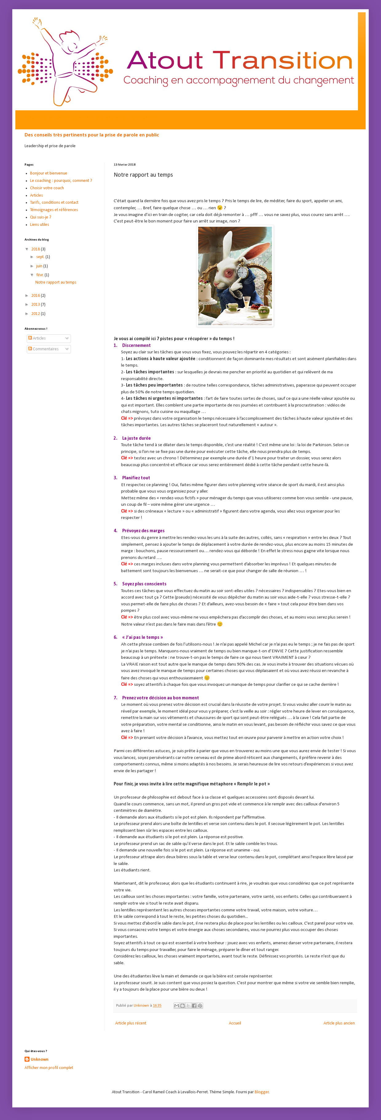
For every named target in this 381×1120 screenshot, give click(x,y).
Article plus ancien (339, 1023)
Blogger (262, 1092)
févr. (40, 275)
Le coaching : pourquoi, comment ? (61, 181)
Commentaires (43, 349)
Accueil (235, 1023)
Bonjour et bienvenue (48, 173)
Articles (36, 195)
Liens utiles (39, 224)
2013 (36, 304)
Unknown (40, 1059)
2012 (36, 314)
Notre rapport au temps (56, 282)
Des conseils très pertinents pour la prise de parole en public (92, 135)
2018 (36, 249)
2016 (36, 295)
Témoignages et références (54, 210)
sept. (40, 257)
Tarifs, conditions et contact (54, 202)
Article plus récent (130, 1023)
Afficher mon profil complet (49, 1068)
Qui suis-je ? (40, 217)
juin (39, 266)
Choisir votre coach (47, 188)
